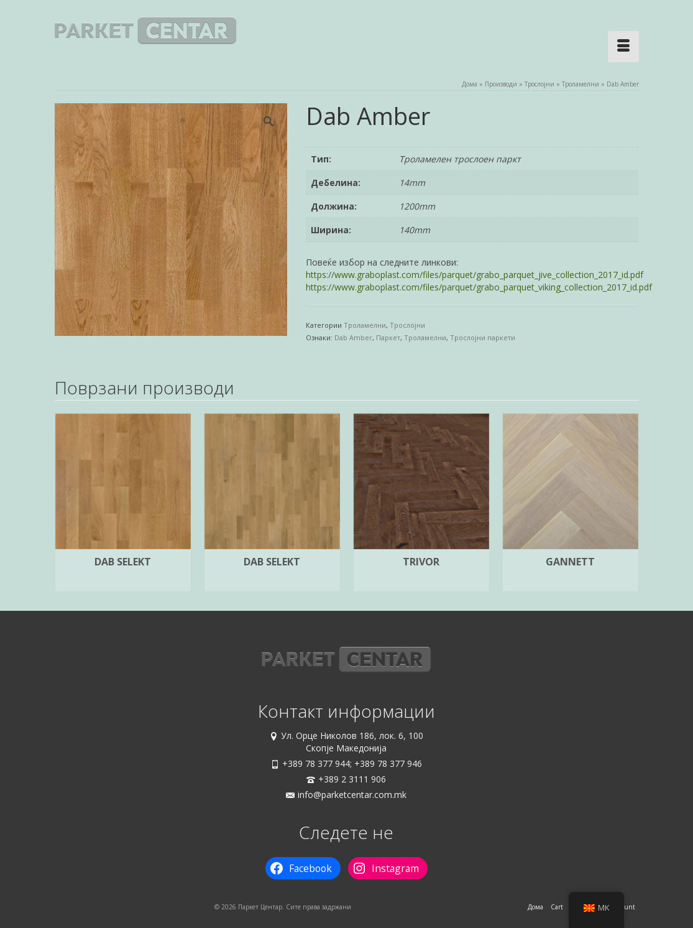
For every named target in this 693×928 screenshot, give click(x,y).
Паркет (388, 337)
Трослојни (407, 325)
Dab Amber (353, 337)
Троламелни (365, 325)
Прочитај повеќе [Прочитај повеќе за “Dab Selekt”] (123, 583)
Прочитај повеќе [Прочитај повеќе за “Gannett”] (570, 583)
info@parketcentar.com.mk (346, 794)
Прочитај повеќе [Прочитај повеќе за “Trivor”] (421, 583)
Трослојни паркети (482, 337)
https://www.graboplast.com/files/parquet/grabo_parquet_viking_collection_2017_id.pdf (479, 287)
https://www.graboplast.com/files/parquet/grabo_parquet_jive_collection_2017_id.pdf (474, 275)
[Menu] (623, 46)
